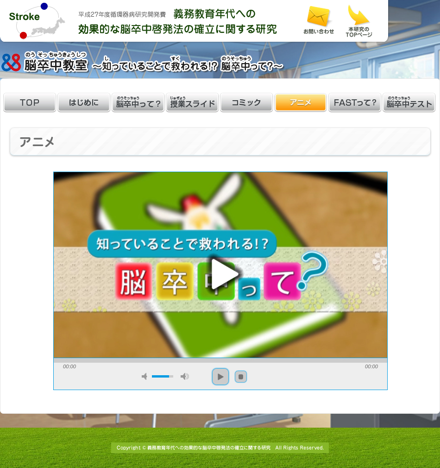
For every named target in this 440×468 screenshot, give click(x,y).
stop (240, 376)
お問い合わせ (318, 20)
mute (146, 376)
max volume (185, 376)
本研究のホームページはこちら (359, 21)
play (220, 274)
